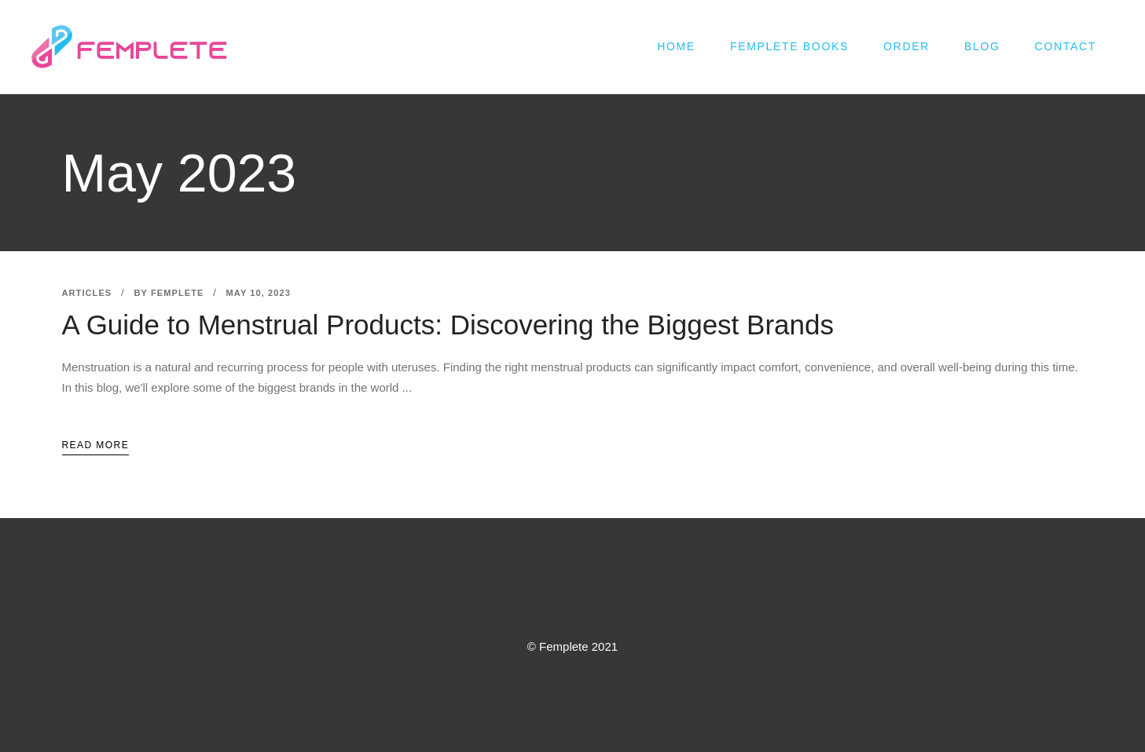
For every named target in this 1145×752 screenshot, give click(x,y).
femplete (177, 293)
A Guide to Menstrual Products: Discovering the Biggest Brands (448, 324)
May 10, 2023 (258, 293)
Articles (87, 293)
